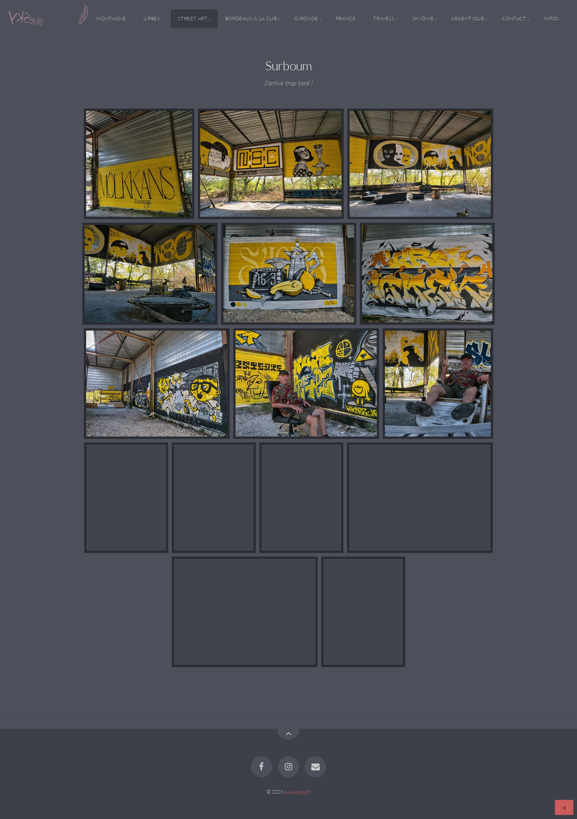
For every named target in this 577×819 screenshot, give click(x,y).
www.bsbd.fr (297, 791)
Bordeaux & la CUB (251, 19)
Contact (514, 19)
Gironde (306, 19)
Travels (383, 19)
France (346, 19)
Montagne (111, 19)
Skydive (422, 19)
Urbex (152, 19)
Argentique (467, 19)
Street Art (192, 19)
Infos (551, 19)
